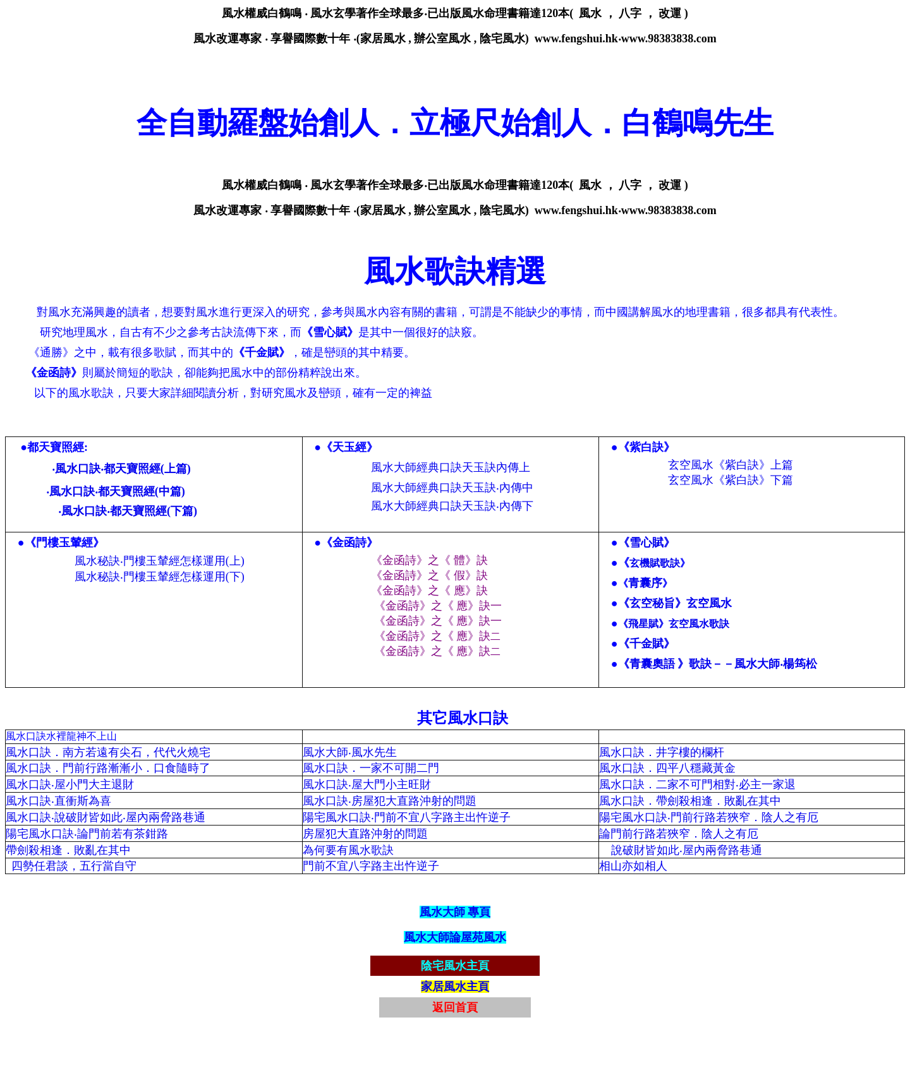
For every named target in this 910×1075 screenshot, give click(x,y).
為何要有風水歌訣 (348, 850)
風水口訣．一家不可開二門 (371, 768)
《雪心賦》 (646, 542)
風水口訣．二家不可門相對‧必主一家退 (697, 784)
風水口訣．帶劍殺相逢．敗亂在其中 (690, 801)
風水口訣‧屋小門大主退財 (70, 784)
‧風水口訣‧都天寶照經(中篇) (115, 491)
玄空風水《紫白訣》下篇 (730, 480)
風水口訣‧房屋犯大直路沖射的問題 (389, 801)
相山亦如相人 (633, 866)
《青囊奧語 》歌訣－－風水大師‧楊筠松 (718, 664)
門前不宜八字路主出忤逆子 (371, 866)
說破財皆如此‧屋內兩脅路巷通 (686, 850)
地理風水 (85, 332)
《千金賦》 (646, 643)
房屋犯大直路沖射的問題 (367, 833)
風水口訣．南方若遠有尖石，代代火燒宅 (108, 752)
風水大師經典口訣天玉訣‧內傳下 (452, 506)
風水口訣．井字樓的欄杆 (661, 752)
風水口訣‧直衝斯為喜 (58, 801)
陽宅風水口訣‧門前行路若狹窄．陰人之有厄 (708, 817)
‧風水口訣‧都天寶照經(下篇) (127, 511)
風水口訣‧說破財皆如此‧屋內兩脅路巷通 (105, 817)
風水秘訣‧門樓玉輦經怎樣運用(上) (160, 561)
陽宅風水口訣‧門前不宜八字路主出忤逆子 (407, 817)
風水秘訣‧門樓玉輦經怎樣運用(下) (160, 576)
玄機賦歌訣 (654, 563)
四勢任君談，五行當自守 (73, 866)
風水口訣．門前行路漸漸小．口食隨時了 (108, 768)
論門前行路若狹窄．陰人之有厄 (678, 833)
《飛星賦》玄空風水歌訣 (673, 623)
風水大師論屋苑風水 (455, 937)
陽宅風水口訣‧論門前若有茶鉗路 (87, 833)
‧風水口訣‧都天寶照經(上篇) (121, 468)
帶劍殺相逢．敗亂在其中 (68, 850)
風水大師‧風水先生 (351, 752)
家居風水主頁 (455, 986)
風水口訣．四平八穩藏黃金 (667, 768)
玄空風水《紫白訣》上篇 (730, 465)
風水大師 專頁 (455, 912)
